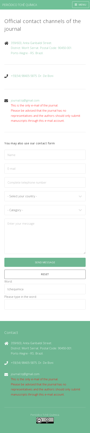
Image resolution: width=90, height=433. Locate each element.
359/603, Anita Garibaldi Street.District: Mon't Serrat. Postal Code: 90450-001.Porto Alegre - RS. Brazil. (41, 48)
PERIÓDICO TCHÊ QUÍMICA (19, 5)
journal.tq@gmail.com (25, 100)
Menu (82, 4)
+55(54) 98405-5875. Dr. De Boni (32, 76)
